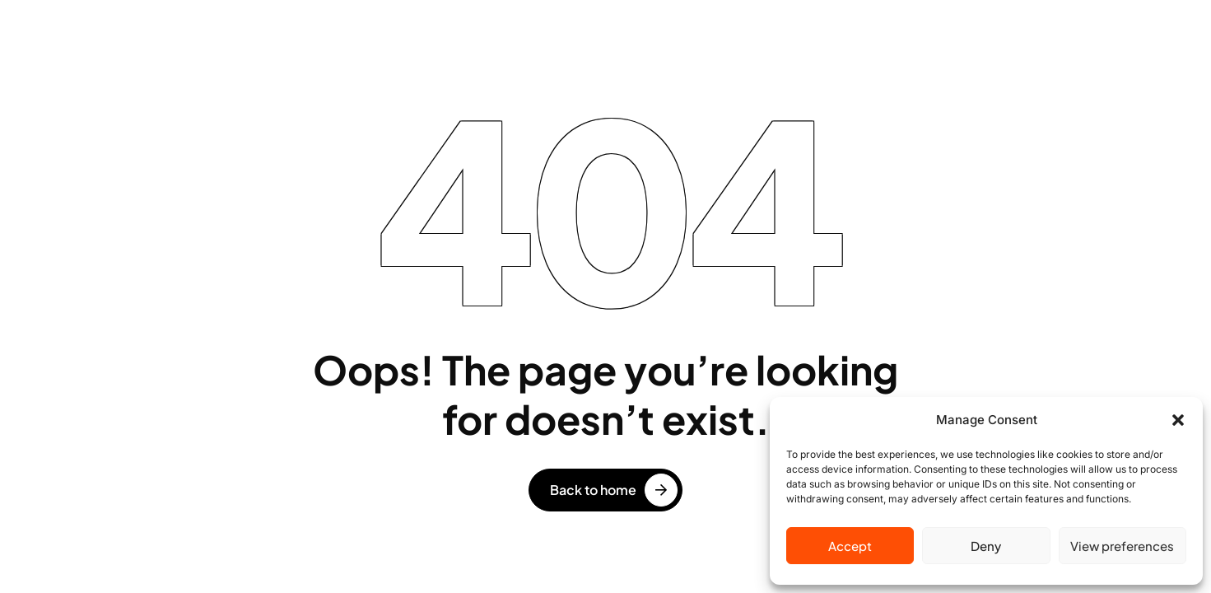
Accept (850, 545)
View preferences (1122, 545)
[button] (1178, 420)
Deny (986, 545)
